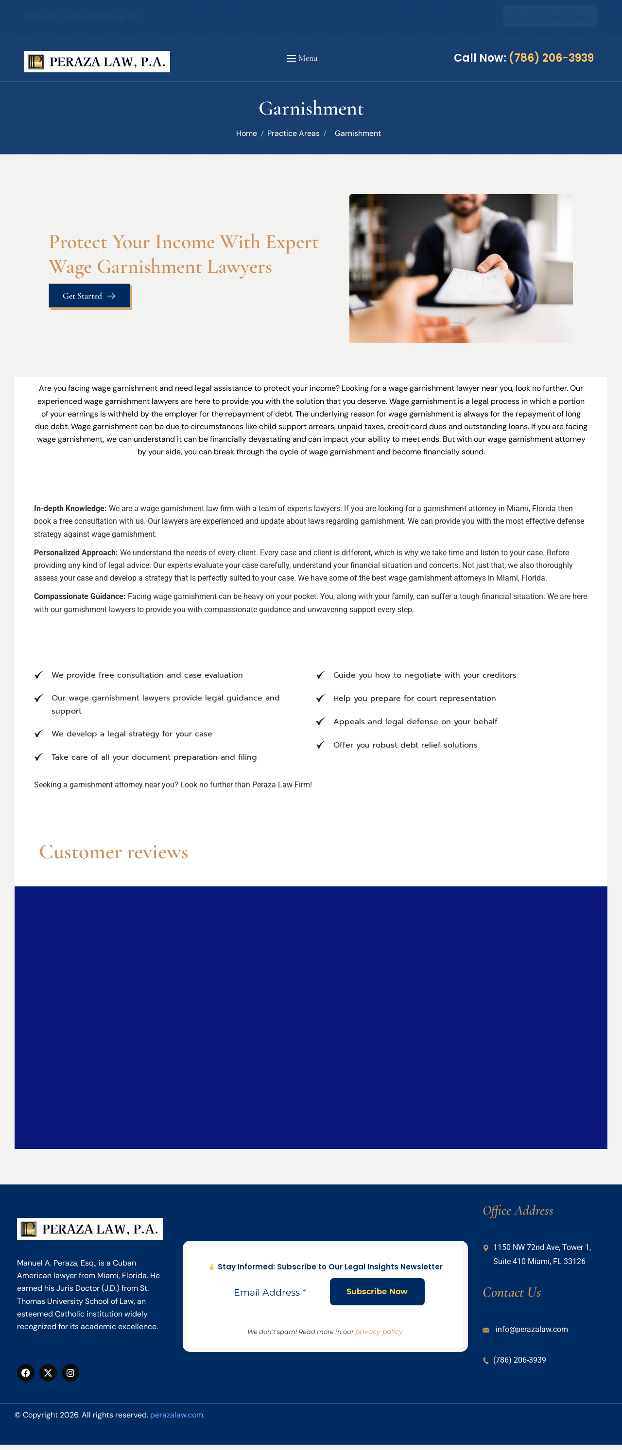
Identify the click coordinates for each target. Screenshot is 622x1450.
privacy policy (379, 1331)
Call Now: (524, 58)
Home (246, 133)
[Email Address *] (272, 1293)
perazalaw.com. (177, 1415)
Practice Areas (293, 133)
